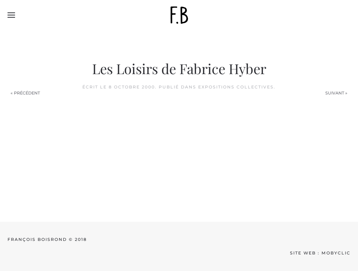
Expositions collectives (236, 87)
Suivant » (336, 93)
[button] (11, 15)
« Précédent (25, 93)
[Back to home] (179, 15)
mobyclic (336, 253)
